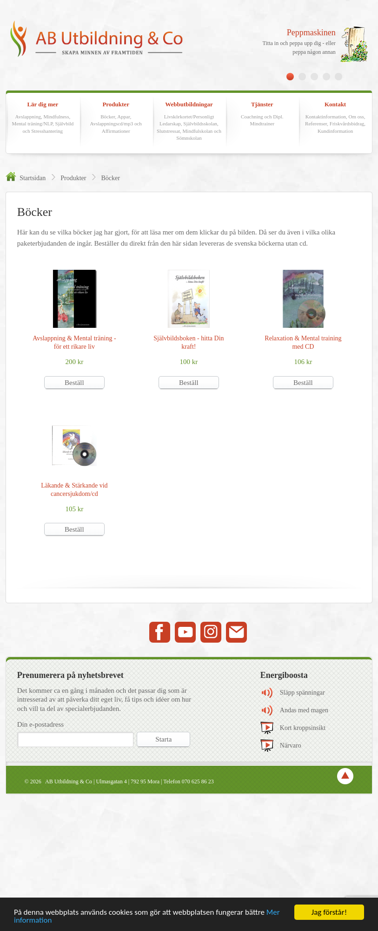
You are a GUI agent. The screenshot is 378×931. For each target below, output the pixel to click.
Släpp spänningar (302, 692)
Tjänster (262, 114)
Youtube (185, 632)
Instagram (210, 632)
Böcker (110, 178)
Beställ (74, 382)
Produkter (116, 118)
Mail (236, 632)
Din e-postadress (40, 724)
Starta (163, 739)
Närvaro (290, 745)
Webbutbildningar (189, 121)
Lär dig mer (43, 118)
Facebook (159, 632)
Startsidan (33, 178)
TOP (345, 776)
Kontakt (335, 118)
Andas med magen (304, 710)
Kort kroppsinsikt (302, 727)
